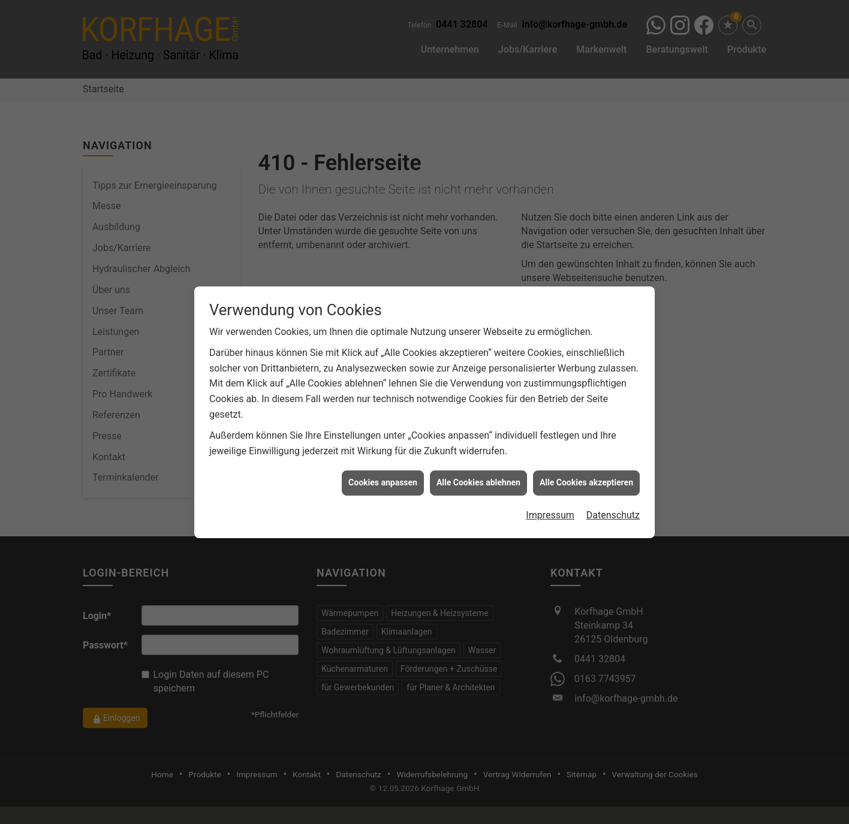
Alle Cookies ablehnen (478, 471)
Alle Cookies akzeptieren (586, 471)
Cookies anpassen (382, 471)
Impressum (550, 504)
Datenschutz (613, 504)
